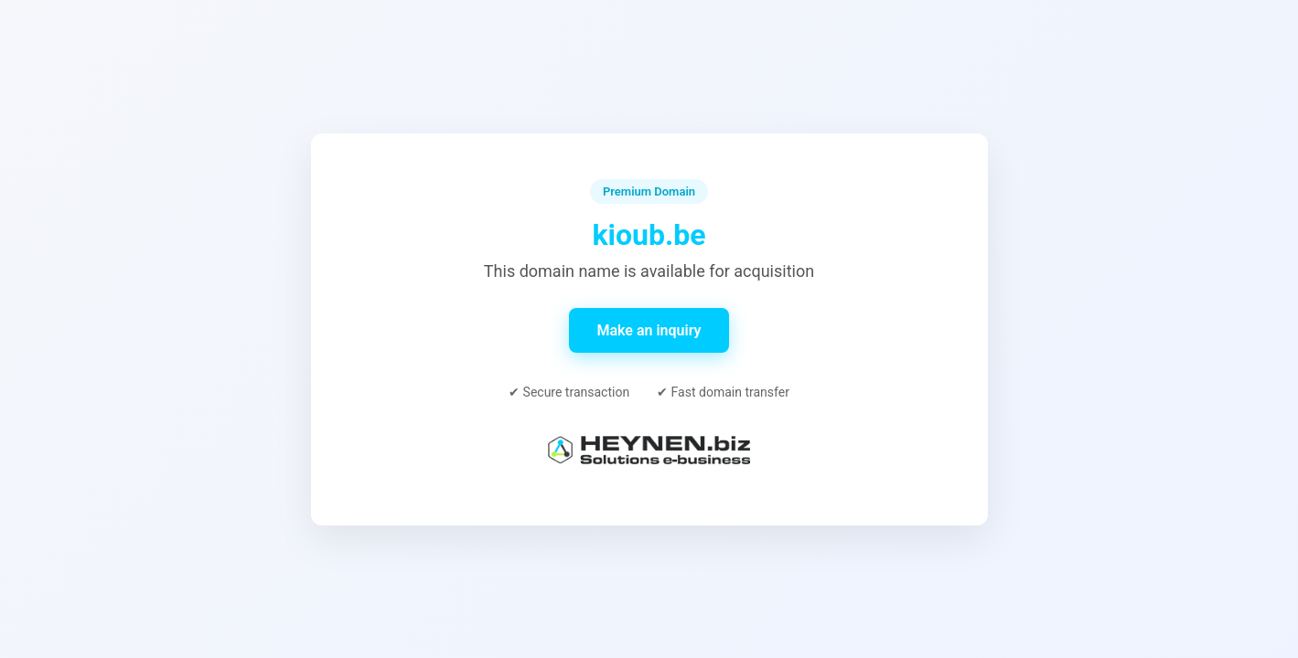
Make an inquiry (648, 330)
